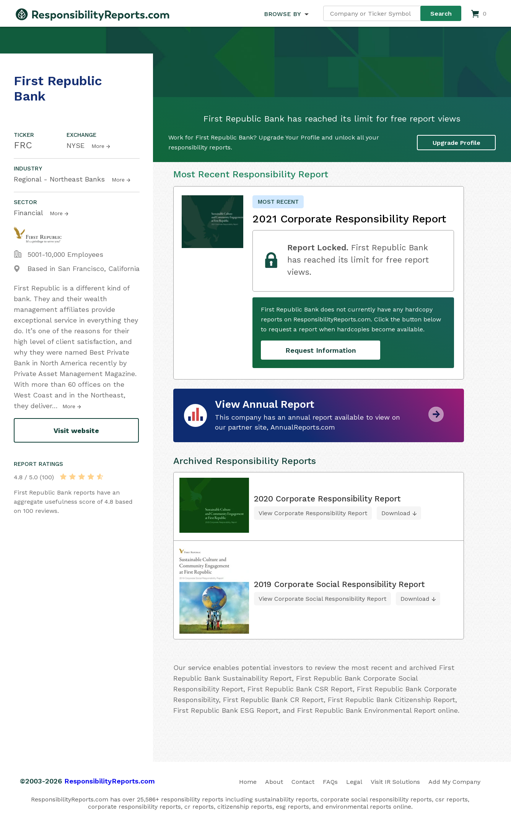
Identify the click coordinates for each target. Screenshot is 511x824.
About (274, 781)
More (97, 146)
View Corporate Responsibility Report (313, 513)
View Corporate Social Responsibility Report (322, 598)
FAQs (330, 781)
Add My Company (454, 781)
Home (248, 781)
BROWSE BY (282, 14)
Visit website (76, 431)
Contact (302, 781)
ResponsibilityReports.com (109, 781)
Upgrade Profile (456, 142)
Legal (354, 781)
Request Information (320, 350)
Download (395, 513)
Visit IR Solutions (395, 781)
